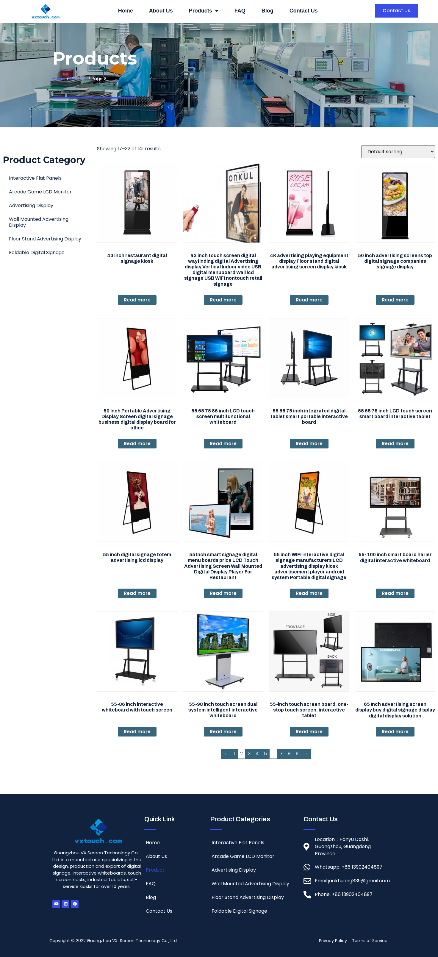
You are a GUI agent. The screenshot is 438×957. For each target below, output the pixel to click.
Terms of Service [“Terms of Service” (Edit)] (369, 941)
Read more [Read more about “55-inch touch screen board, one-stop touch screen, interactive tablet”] (309, 731)
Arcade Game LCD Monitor (40, 191)
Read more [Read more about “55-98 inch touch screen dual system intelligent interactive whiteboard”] (223, 731)
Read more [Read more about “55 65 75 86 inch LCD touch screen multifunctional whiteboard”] (223, 443)
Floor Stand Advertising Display (45, 238)
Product (78, 79)
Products (203, 10)
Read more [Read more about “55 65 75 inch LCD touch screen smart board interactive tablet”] (395, 443)
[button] (396, 11)
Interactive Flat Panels (35, 178)
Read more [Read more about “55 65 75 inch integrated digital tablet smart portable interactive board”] (309, 443)
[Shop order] (398, 151)
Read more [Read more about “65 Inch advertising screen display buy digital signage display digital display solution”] (395, 731)
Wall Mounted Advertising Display (38, 222)
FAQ (239, 11)
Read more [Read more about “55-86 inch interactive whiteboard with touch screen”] (137, 731)
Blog (267, 11)
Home (125, 11)
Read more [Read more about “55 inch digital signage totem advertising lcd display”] (137, 593)
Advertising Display (31, 205)
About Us (161, 11)
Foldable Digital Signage (37, 252)
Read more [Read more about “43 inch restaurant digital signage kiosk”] (137, 299)
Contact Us (304, 11)
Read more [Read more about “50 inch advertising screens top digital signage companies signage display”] (395, 299)
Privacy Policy (333, 941)
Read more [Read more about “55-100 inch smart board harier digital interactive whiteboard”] (395, 593)
